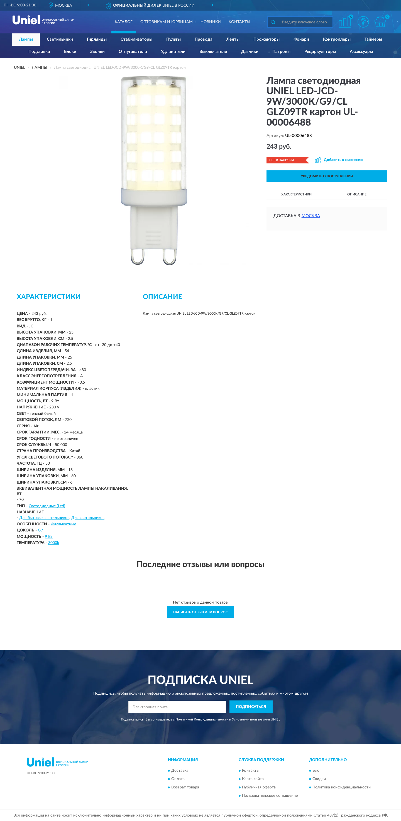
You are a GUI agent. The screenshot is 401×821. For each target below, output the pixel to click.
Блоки (70, 52)
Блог (316, 771)
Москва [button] (311, 216)
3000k (53, 543)
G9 (40, 530)
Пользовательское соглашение (270, 796)
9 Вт (49, 537)
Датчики (249, 52)
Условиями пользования (251, 719)
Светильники (60, 39)
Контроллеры (337, 39)
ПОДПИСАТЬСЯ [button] (251, 707)
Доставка (179, 771)
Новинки (210, 22)
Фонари (301, 39)
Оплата (178, 779)
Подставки (39, 52)
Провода (203, 39)
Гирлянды (97, 39)
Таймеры (373, 39)
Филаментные (63, 524)
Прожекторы (266, 39)
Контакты (239, 22)
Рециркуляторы (320, 52)
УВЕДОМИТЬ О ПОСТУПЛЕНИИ (327, 176)
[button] (363, 22)
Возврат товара (185, 788)
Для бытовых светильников (44, 518)
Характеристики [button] (296, 194)
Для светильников (87, 518)
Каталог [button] (124, 22)
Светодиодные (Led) (47, 506)
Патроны (281, 52)
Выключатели (213, 52)
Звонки (97, 52)
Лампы (26, 39)
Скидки (319, 779)
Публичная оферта (259, 788)
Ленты (232, 39)
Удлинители (173, 52)
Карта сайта (253, 779)
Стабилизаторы (136, 39)
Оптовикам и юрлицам (166, 22)
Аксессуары (361, 52)
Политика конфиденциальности (341, 788)
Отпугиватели (133, 52)
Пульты (173, 39)
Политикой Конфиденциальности (201, 719)
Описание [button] (356, 194)
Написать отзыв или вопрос (200, 612)
